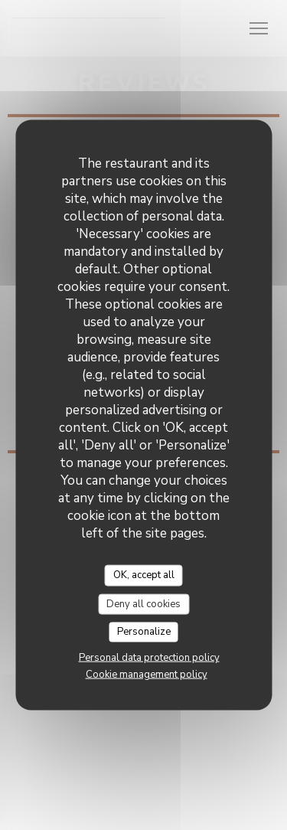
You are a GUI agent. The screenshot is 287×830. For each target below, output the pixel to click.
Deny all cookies (143, 603)
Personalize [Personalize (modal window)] (144, 632)
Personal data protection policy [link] (149, 657)
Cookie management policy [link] (146, 674)
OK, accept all (143, 575)
